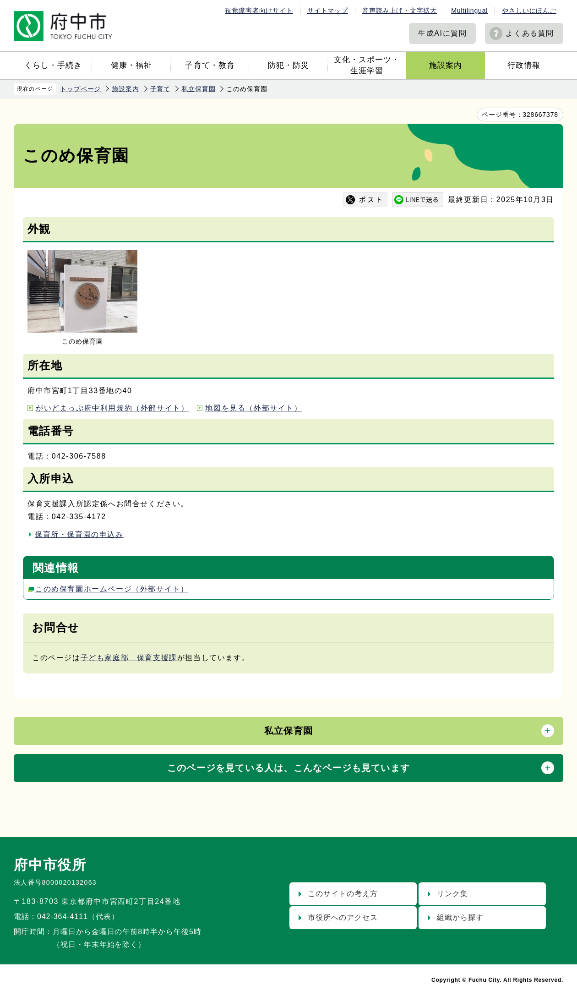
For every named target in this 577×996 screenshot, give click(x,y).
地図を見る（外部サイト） (253, 408)
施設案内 (445, 65)
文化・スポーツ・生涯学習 (367, 65)
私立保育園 (198, 89)
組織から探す (460, 917)
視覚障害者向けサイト (259, 10)
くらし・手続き (53, 65)
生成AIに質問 (442, 33)
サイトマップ (327, 10)
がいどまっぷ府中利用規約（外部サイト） (112, 408)
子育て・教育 (209, 65)
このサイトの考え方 (343, 893)
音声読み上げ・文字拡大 (399, 10)
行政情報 (523, 65)
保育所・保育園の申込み (79, 534)
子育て (160, 89)
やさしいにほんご (529, 10)
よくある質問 (530, 33)
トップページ (80, 89)
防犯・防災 (288, 65)
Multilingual (469, 10)
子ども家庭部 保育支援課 (129, 658)
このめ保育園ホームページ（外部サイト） (111, 589)
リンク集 (452, 893)
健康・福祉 (131, 65)
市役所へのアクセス (343, 917)
